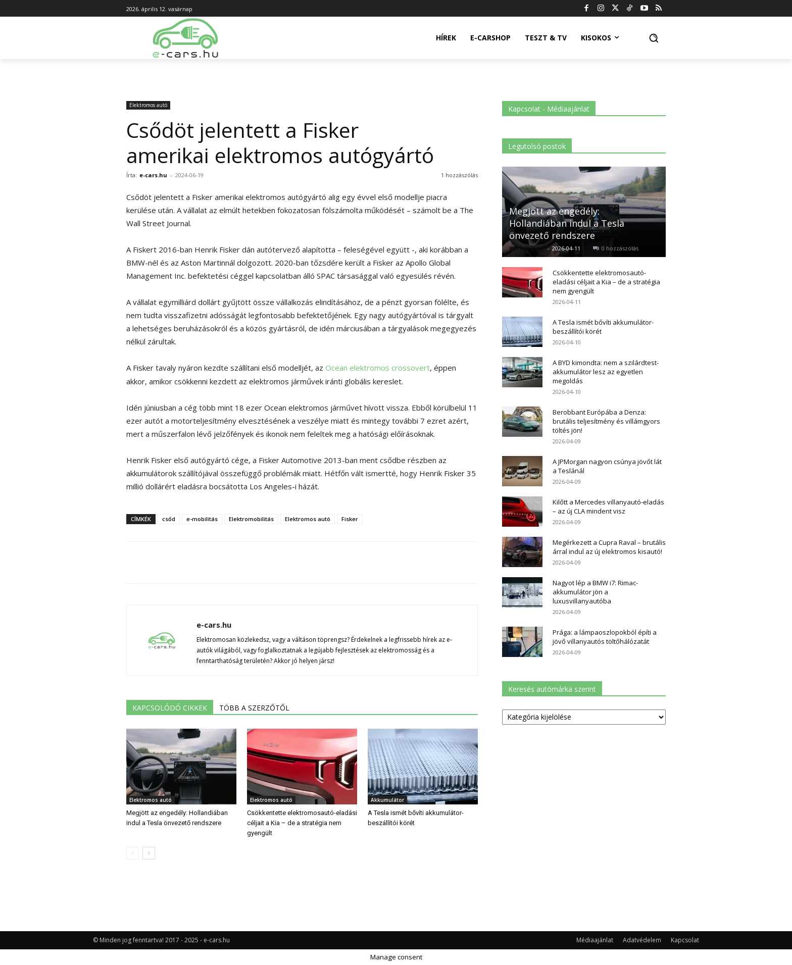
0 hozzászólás (620, 248)
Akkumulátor (387, 799)
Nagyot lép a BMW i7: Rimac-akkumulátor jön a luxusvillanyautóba (595, 591)
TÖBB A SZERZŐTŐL (254, 708)
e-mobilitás (202, 519)
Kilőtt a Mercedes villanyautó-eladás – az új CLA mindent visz (608, 506)
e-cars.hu (153, 175)
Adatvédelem (642, 940)
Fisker (349, 519)
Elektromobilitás (251, 519)
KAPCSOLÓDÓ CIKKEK (169, 708)
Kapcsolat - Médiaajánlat (548, 109)
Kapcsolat (685, 940)
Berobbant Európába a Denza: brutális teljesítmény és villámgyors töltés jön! (606, 421)
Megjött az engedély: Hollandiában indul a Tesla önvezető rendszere (566, 223)
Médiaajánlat (594, 940)
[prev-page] (132, 853)
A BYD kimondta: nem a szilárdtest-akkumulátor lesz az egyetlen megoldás (606, 371)
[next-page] (148, 853)
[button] (653, 38)
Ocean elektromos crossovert (377, 368)
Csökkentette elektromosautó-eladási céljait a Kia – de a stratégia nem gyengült (302, 823)
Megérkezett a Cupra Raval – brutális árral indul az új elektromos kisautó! (609, 547)
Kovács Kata (527, 248)
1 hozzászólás (459, 175)
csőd (168, 519)
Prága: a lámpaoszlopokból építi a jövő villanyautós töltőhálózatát (605, 637)
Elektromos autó (148, 105)
